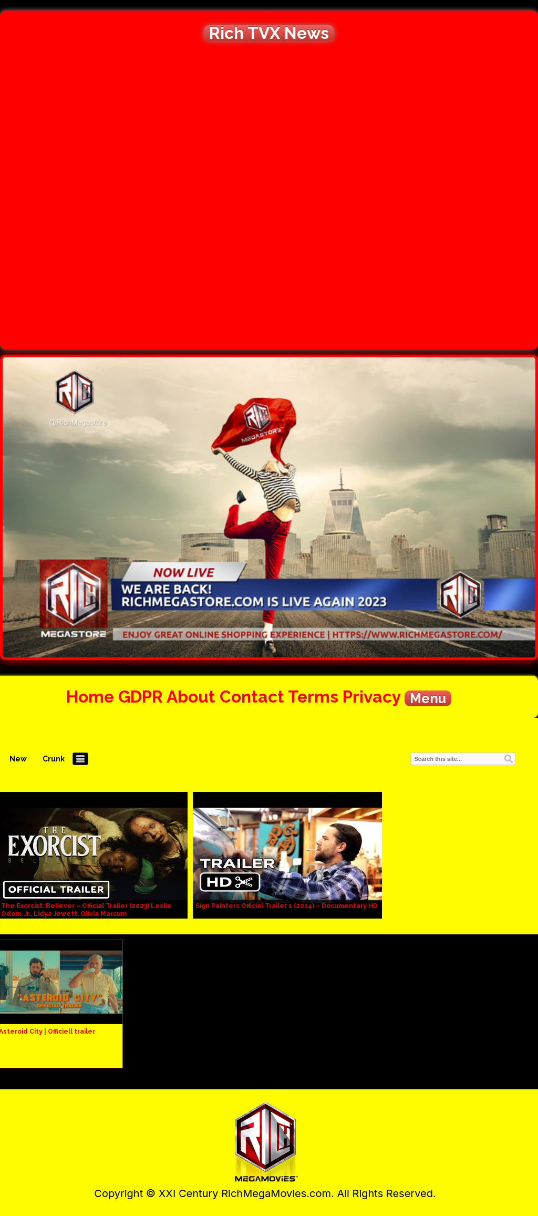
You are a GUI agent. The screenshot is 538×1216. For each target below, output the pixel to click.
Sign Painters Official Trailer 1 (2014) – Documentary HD (286, 906)
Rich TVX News (269, 33)
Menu (428, 698)
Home (90, 696)
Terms (313, 696)
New (18, 759)
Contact (252, 696)
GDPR (140, 696)
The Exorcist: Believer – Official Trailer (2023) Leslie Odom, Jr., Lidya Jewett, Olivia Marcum (86, 910)
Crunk (54, 759)
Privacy (371, 696)
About (191, 696)
